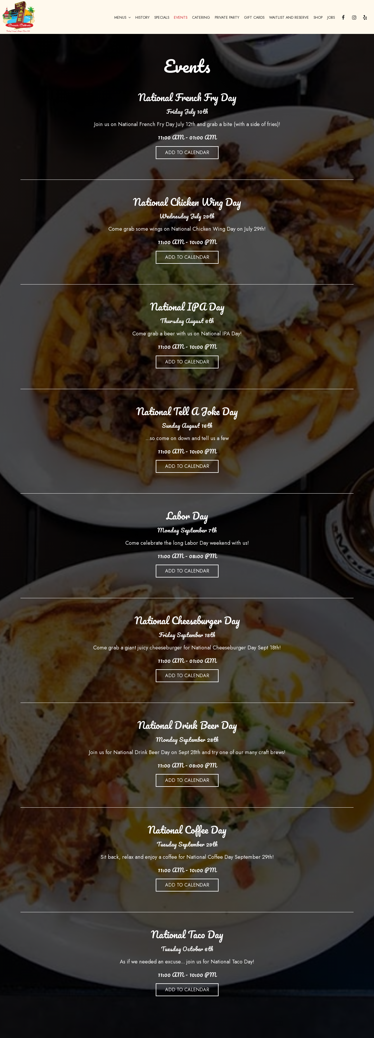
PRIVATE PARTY (227, 17)
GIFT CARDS (254, 17)
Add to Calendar (187, 152)
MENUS (122, 17)
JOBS (331, 17)
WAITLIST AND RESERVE (289, 17)
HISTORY (142, 17)
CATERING (201, 17)
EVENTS (180, 17)
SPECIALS (161, 17)
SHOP (318, 17)
